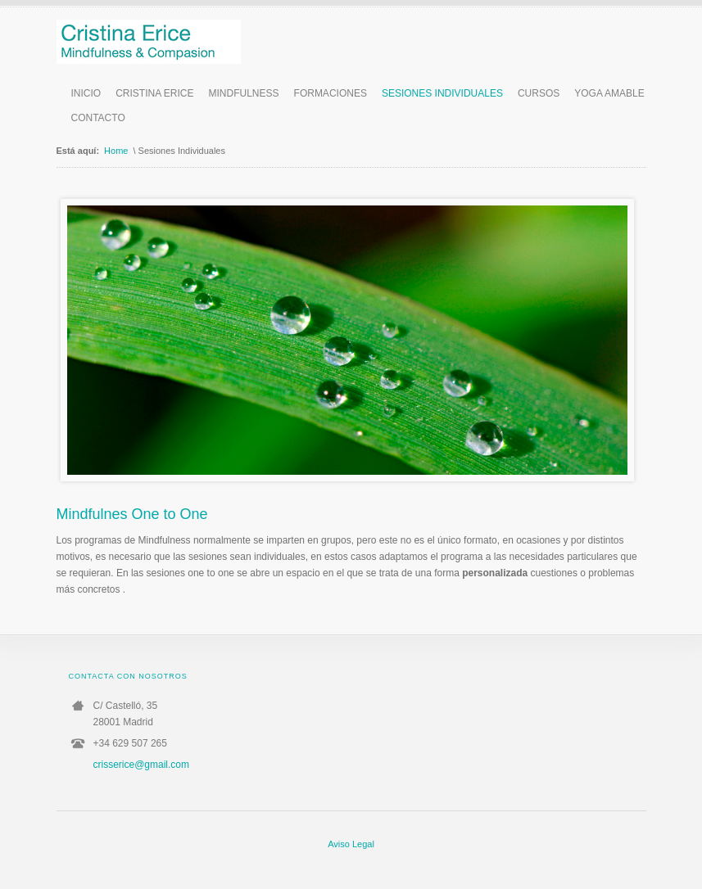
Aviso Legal (351, 844)
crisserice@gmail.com (141, 764)
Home (116, 151)
